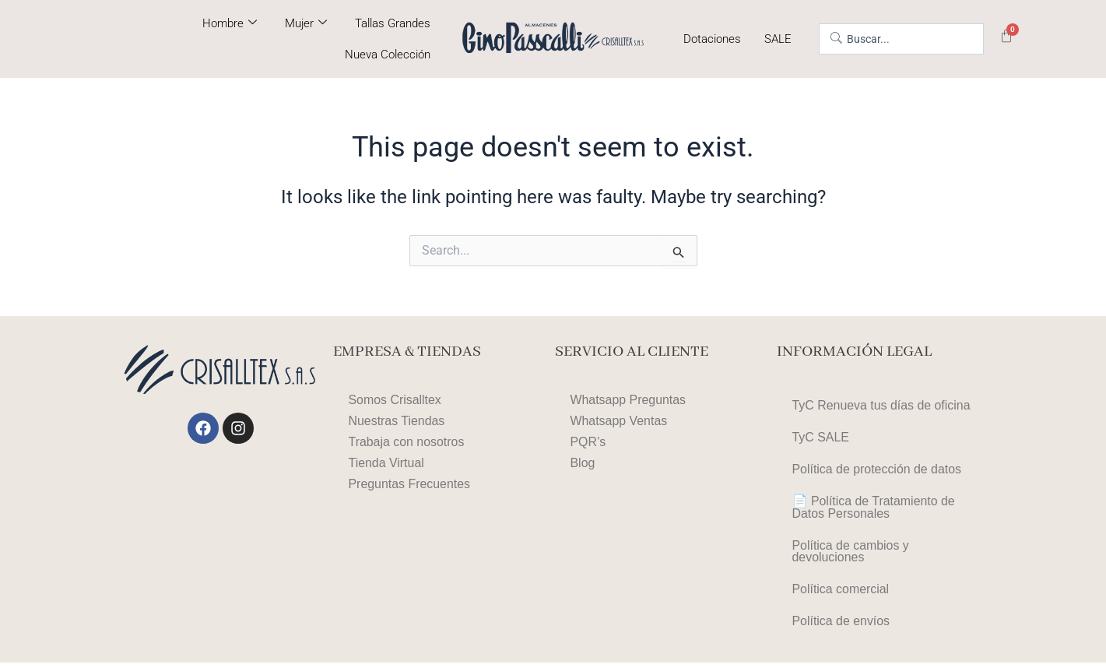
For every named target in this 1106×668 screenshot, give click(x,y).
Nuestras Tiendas (397, 420)
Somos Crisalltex (395, 399)
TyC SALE (821, 438)
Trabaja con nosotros (407, 441)
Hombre (229, 23)
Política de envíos (841, 626)
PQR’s (588, 441)
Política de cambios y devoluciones (851, 555)
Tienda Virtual (387, 462)
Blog (583, 462)
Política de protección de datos (877, 470)
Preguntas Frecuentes (410, 483)
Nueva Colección (387, 54)
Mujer (306, 23)
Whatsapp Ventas (619, 420)
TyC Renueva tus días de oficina (881, 405)
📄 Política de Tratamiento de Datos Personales (874, 509)
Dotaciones (712, 39)
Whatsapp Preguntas (628, 399)
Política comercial (841, 593)
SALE (778, 39)
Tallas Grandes (392, 23)
